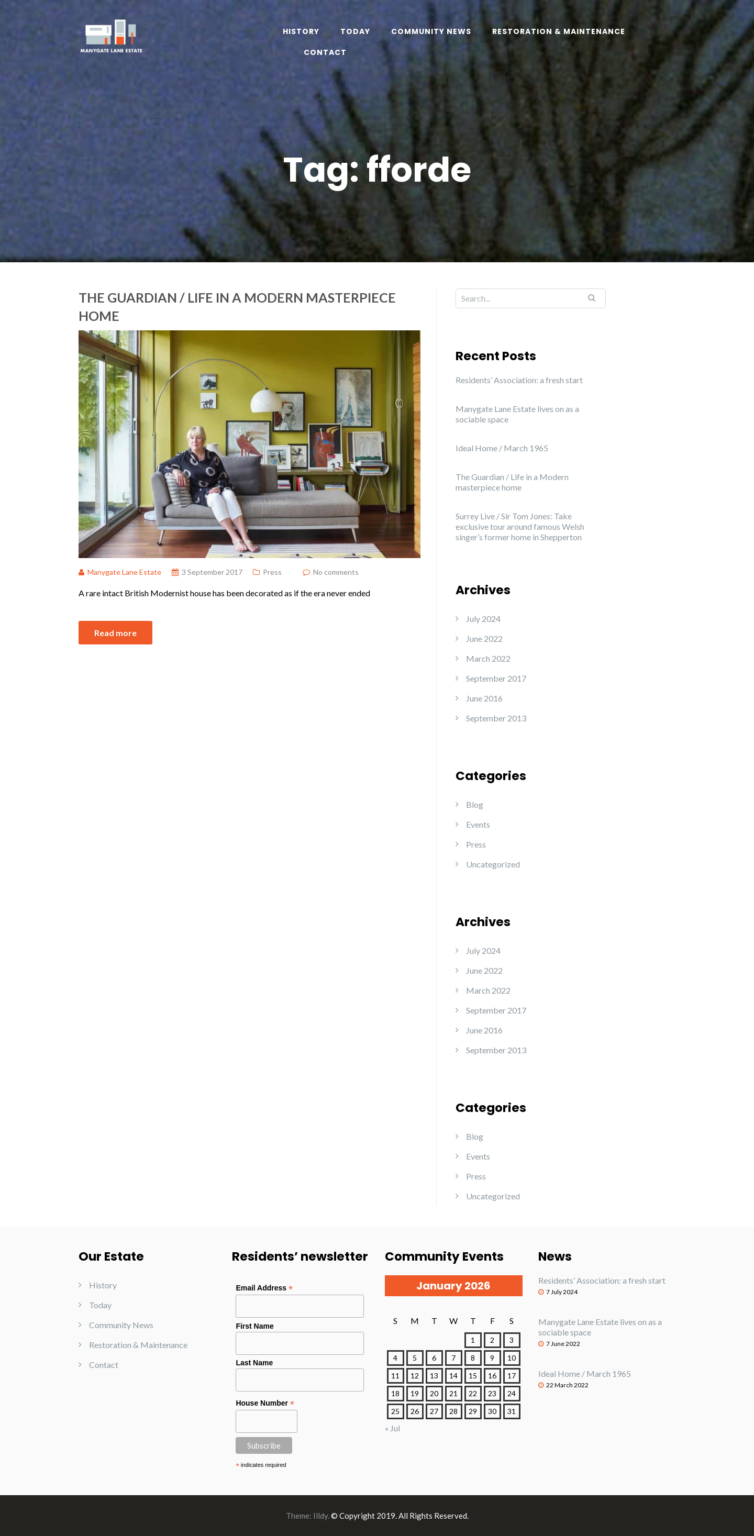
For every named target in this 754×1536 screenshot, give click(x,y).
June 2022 (484, 638)
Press (272, 571)
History (301, 31)
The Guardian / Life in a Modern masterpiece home (237, 307)
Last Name (254, 1363)
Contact (325, 52)
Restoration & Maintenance (558, 31)
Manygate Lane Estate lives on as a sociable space (517, 414)
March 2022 (488, 658)
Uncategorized (493, 864)
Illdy (320, 1515)
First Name (254, 1326)
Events (478, 824)
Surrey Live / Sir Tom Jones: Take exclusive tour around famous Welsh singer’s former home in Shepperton (520, 526)
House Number (265, 1403)
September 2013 (496, 718)
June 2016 (484, 698)
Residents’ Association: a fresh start (519, 380)
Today (355, 31)
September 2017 (496, 678)
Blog (474, 804)
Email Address (264, 1288)
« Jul (392, 1428)
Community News (431, 31)
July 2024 (483, 619)
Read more (115, 633)
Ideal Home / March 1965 (502, 448)
